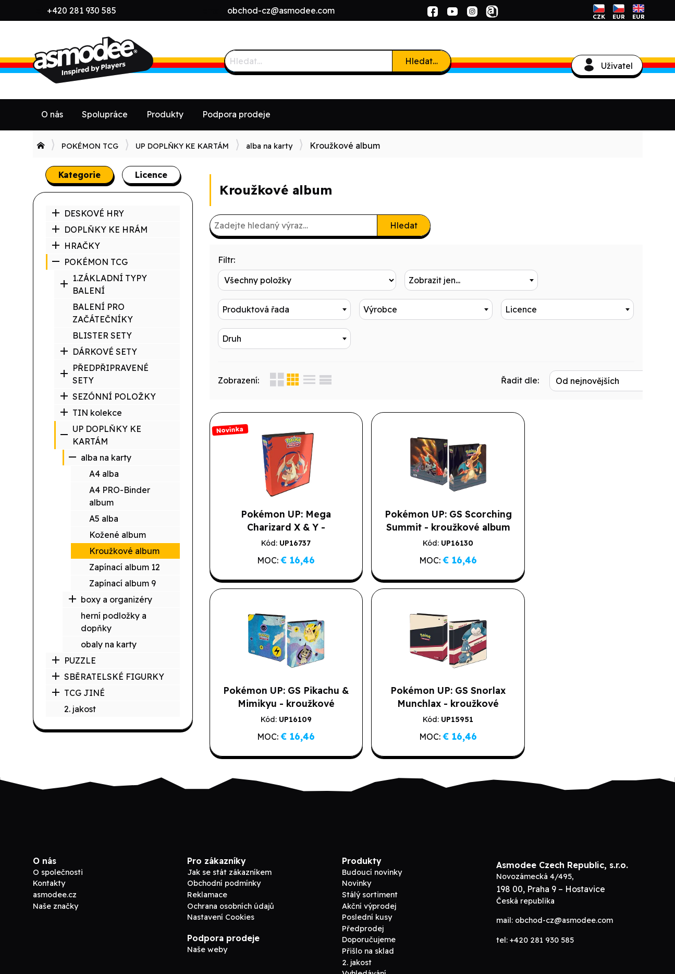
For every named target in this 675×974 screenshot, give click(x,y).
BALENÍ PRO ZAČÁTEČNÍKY (102, 313)
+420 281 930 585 (81, 10)
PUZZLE (74, 660)
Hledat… (421, 61)
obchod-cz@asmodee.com (281, 10)
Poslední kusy (367, 886)
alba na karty (269, 146)
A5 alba (103, 518)
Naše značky (55, 875)
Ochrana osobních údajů (230, 875)
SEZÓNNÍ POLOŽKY (108, 396)
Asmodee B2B (111, 60)
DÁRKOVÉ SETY (98, 351)
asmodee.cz (55, 864)
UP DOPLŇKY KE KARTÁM (182, 146)
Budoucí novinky (372, 841)
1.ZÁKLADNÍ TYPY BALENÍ (103, 284)
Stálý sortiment (370, 864)
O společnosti (58, 841)
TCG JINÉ (78, 693)
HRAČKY (76, 245)
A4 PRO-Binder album (119, 496)
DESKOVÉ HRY (88, 213)
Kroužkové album (124, 551)
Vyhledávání (364, 942)
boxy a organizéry (110, 599)
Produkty (164, 114)
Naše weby (207, 918)
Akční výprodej (369, 875)
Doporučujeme (369, 909)
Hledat (404, 225)
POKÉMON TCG (90, 146)
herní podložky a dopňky (113, 621)
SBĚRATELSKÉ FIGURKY (108, 676)
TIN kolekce (91, 412)
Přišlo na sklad (368, 920)
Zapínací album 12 (124, 567)
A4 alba (104, 473)
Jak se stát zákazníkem (229, 841)
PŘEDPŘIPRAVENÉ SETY (104, 374)
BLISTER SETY (102, 335)
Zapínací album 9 (122, 583)
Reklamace (207, 864)
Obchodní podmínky (224, 853)
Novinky (356, 853)
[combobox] (426, 280)
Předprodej (363, 898)
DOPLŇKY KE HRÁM (100, 229)
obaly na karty (109, 644)
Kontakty (49, 853)
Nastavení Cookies (220, 886)
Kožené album (117, 535)
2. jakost (80, 709)
